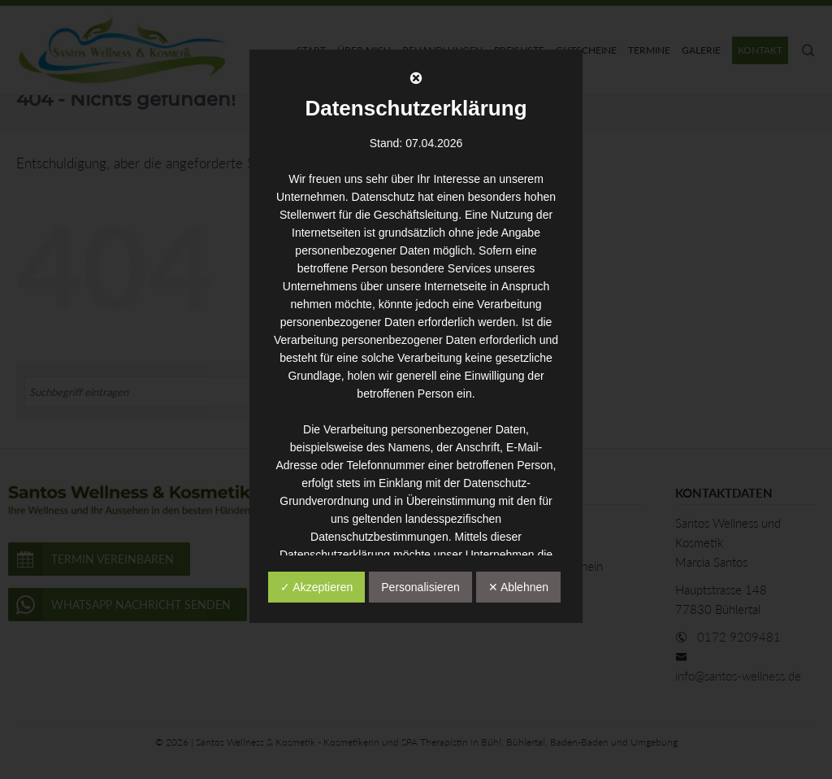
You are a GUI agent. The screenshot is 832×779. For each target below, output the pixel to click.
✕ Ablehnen (518, 587)
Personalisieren (420, 587)
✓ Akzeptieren (316, 587)
